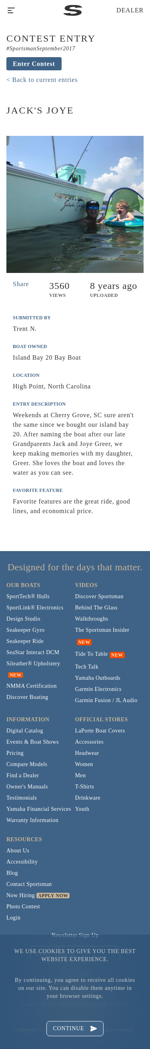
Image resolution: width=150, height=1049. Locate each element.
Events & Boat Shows (32, 742)
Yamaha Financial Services (38, 809)
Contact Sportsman (29, 884)
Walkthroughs (91, 619)
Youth (82, 809)
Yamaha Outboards (97, 678)
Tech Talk (87, 667)
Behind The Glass (96, 608)
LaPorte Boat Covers (100, 731)
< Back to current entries (42, 79)
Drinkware (87, 798)
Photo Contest (23, 907)
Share (21, 284)
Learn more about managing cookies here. (75, 1004)
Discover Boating (27, 697)
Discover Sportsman (99, 596)
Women (84, 764)
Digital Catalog (24, 731)
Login (13, 918)
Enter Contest (34, 63)
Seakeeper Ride (25, 641)
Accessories (89, 742)
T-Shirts (84, 787)
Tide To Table (91, 654)
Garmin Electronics (98, 689)
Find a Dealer (22, 775)
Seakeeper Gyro (25, 630)
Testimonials (21, 798)
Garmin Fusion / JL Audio (106, 700)
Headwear (87, 753)
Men (80, 775)
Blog (12, 873)
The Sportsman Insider (102, 630)
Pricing (15, 753)
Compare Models (26, 764)
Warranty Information (32, 820)
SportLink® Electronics (35, 608)
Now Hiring (20, 895)
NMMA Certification (31, 686)
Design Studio (23, 619)
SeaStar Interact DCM (32, 652)
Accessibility (22, 862)
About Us (17, 851)
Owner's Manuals (27, 787)
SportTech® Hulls (28, 596)
